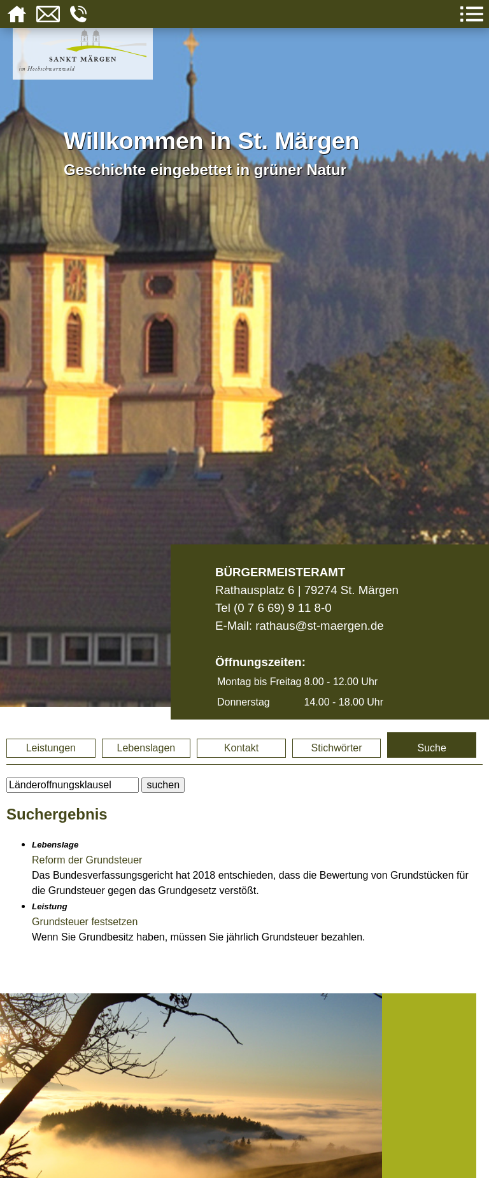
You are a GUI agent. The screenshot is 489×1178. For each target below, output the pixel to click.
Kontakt (241, 747)
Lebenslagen (146, 747)
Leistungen (51, 747)
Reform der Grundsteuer (87, 860)
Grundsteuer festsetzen (85, 921)
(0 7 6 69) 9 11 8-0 (283, 607)
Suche (431, 747)
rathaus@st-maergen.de (319, 625)
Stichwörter (336, 747)
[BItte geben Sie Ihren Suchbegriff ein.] (72, 785)
